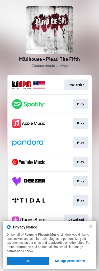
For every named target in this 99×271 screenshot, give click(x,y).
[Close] (91, 226)
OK (28, 261)
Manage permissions (70, 261)
